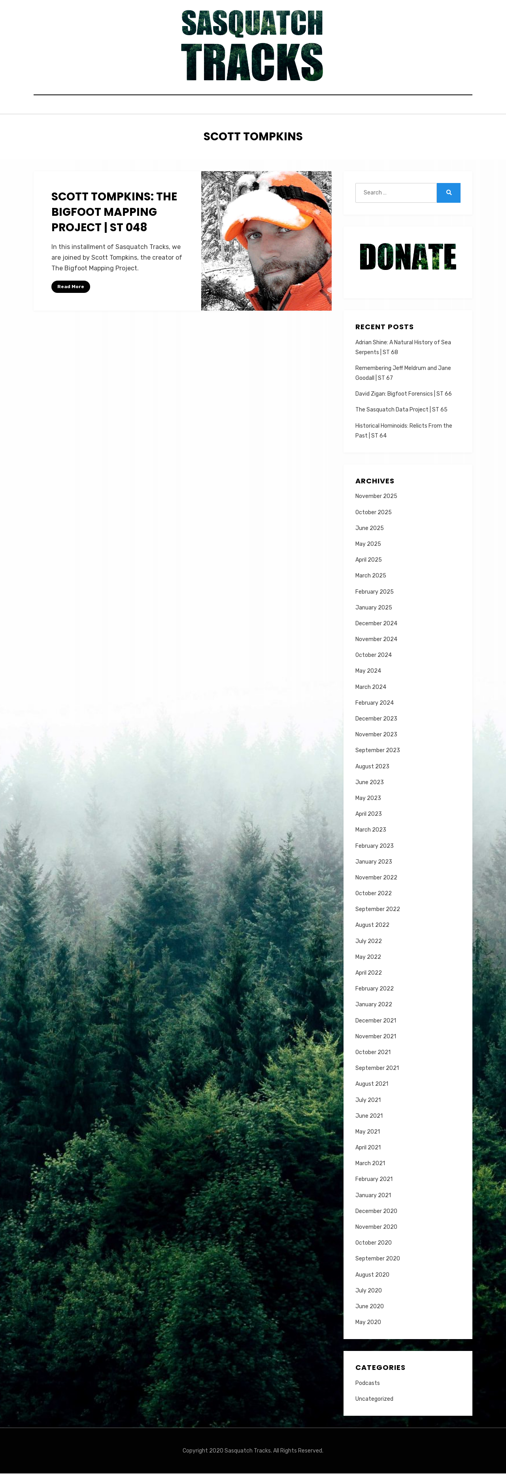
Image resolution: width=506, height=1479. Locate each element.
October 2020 (373, 1248)
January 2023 (373, 867)
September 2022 (377, 914)
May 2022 (368, 962)
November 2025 (376, 501)
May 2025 (368, 549)
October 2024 (373, 660)
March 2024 (370, 692)
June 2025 (369, 533)
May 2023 (368, 803)
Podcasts (367, 1388)
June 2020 (369, 1312)
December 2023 (376, 724)
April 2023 (368, 819)
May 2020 (368, 1327)
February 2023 (374, 851)
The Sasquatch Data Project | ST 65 (401, 415)
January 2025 (373, 612)
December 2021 (375, 1025)
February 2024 (374, 708)
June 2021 (369, 1121)
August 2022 (372, 930)
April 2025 (368, 565)
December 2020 (376, 1216)
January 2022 (373, 1010)
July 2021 (368, 1105)
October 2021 (373, 1058)
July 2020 (368, 1295)
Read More (70, 292)
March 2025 (370, 581)
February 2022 (374, 994)
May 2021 (367, 1137)
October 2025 (373, 517)
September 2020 (377, 1264)
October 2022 (373, 899)
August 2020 (372, 1280)
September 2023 (377, 756)
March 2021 (370, 1169)
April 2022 (368, 978)
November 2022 (376, 883)
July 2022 (368, 946)
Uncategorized (374, 1404)
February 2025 (374, 597)
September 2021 (377, 1073)
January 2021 (373, 1200)
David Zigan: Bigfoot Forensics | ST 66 (403, 399)
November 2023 (376, 740)
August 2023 (372, 771)
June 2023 (369, 787)
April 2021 (368, 1153)
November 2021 (375, 1041)
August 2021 (371, 1089)
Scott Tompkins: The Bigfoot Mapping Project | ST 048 (114, 217)
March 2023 (370, 835)
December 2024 (376, 629)
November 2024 (376, 644)
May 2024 (368, 676)
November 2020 (376, 1232)
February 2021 (374, 1184)
